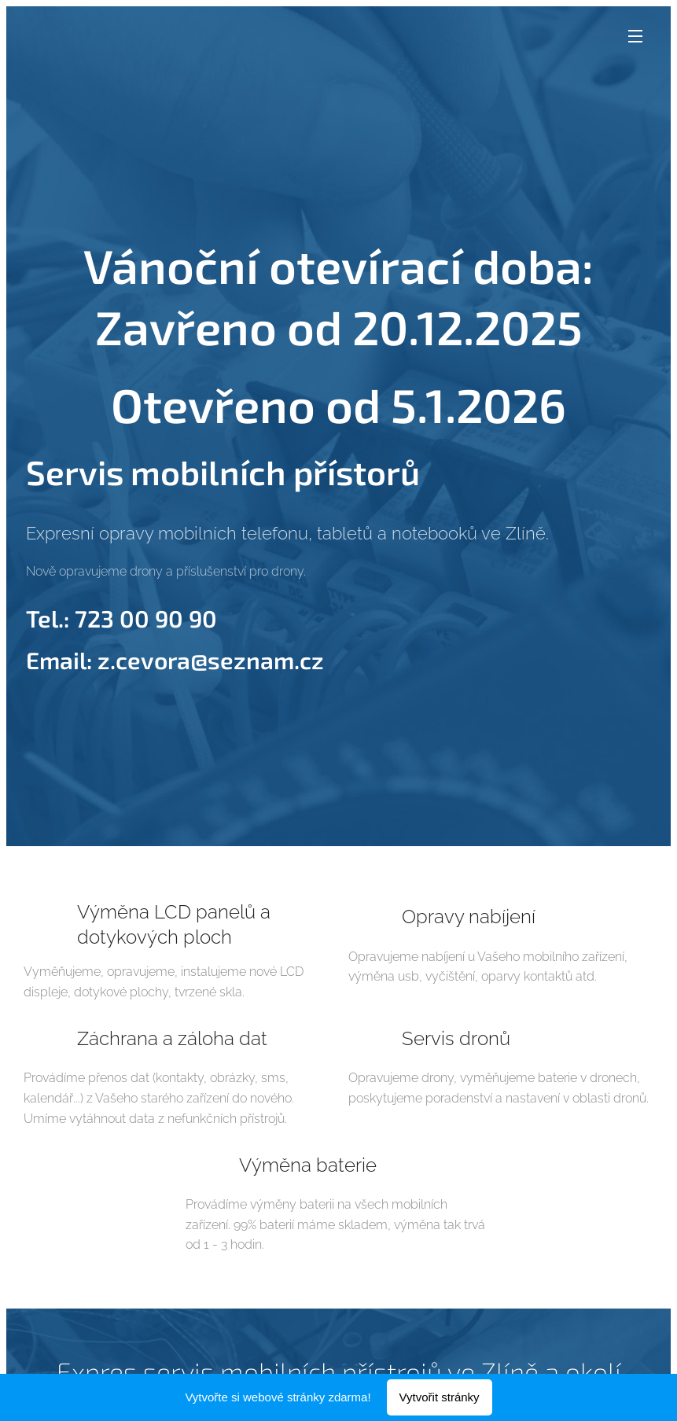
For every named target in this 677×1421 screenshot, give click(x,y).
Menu (635, 36)
